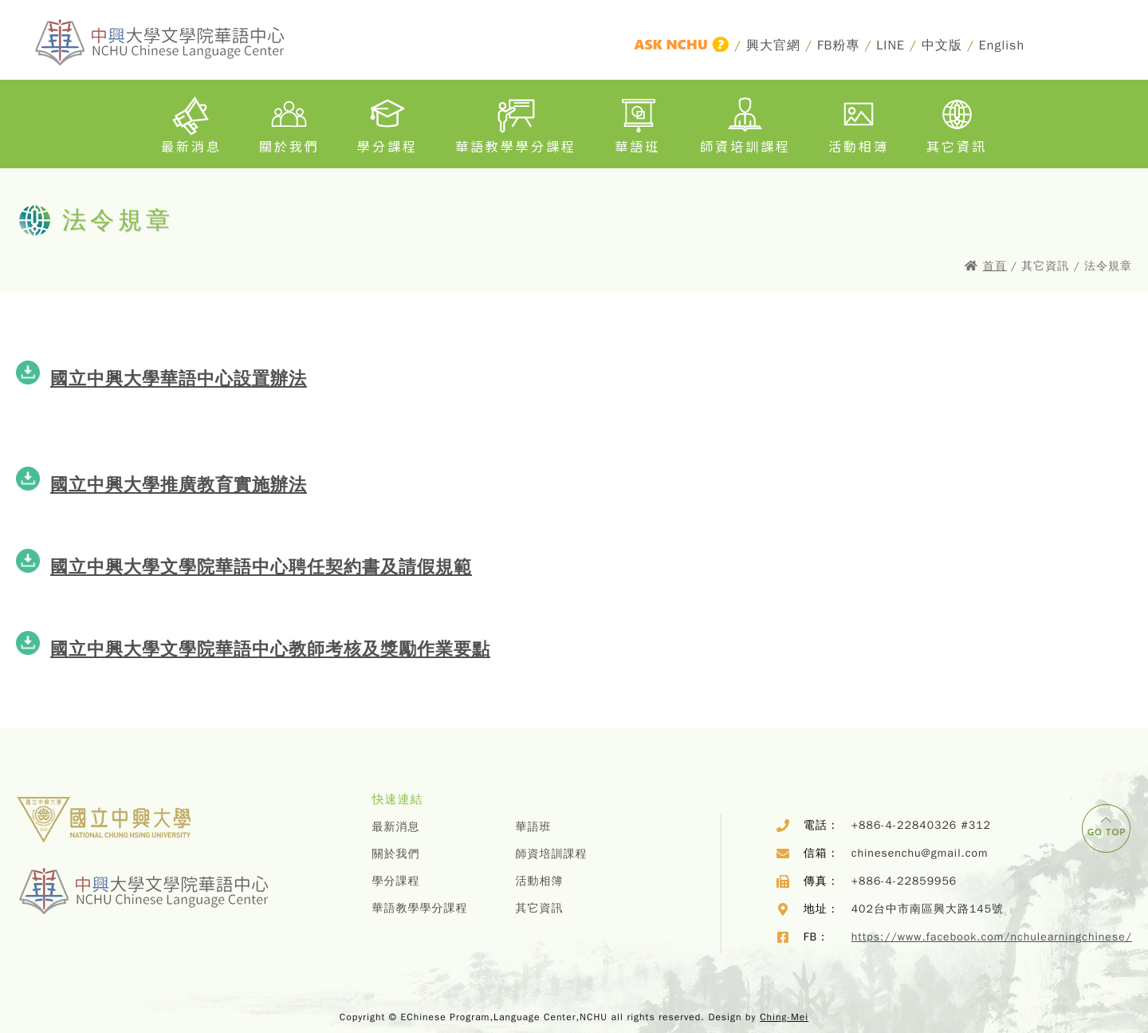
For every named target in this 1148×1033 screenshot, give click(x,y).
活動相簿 (858, 122)
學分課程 (387, 122)
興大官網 (773, 45)
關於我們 (289, 122)
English (1001, 45)
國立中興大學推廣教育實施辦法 (178, 485)
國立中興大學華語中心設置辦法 (178, 378)
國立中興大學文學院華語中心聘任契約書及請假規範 (261, 567)
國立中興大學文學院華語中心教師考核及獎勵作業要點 (270, 649)
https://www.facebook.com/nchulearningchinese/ (991, 937)
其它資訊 (956, 122)
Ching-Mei (784, 1017)
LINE (890, 45)
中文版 (942, 45)
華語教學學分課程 (515, 122)
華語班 (638, 122)
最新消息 (191, 122)
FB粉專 (838, 45)
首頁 (995, 266)
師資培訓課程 (745, 122)
